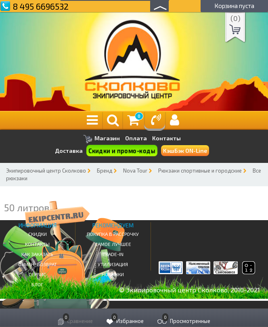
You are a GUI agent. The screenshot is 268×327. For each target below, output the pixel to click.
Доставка (69, 150)
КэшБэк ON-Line (185, 150)
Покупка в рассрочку (113, 234)
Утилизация (113, 264)
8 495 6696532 (41, 6)
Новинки (113, 274)
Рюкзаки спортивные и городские (200, 170)
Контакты (166, 138)
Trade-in (113, 254)
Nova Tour (135, 170)
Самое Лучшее (113, 244)
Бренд (104, 170)
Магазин (101, 139)
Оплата (136, 138)
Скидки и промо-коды (122, 150)
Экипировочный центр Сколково (46, 170)
